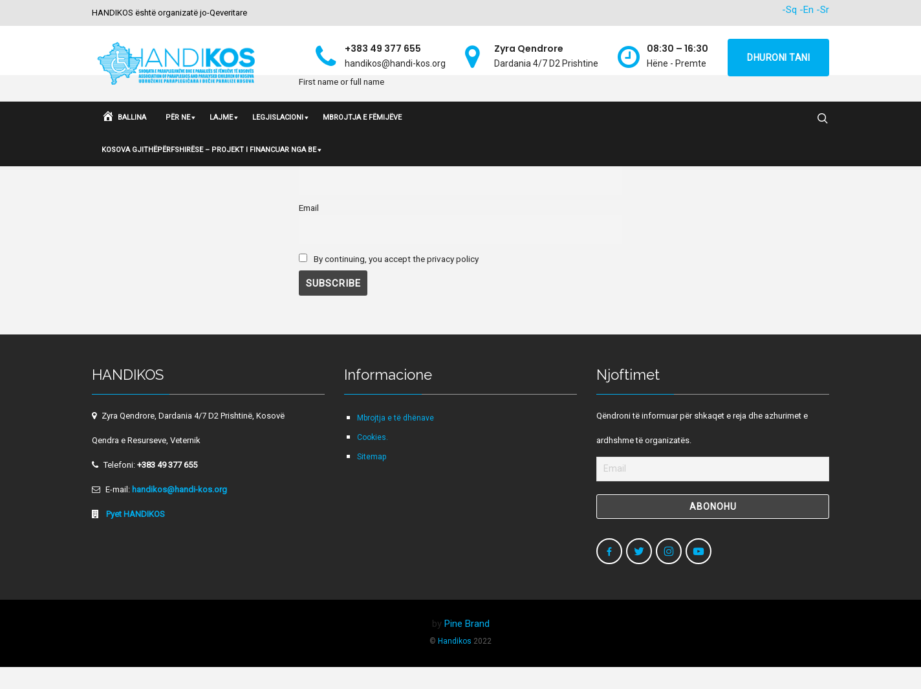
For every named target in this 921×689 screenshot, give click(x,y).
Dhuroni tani (778, 57)
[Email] (712, 491)
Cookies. (372, 459)
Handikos (454, 663)
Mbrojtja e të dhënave (395, 439)
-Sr (822, 10)
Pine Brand (467, 645)
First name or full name (341, 181)
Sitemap (371, 478)
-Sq (789, 10)
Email (309, 229)
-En (806, 10)
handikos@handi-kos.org (179, 511)
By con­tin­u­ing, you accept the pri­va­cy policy (389, 281)
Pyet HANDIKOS (134, 536)
